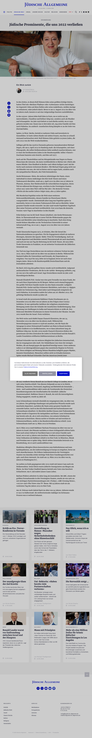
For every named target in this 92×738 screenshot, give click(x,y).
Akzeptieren (63, 374)
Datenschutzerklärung (30, 367)
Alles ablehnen (30, 374)
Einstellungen (47, 374)
